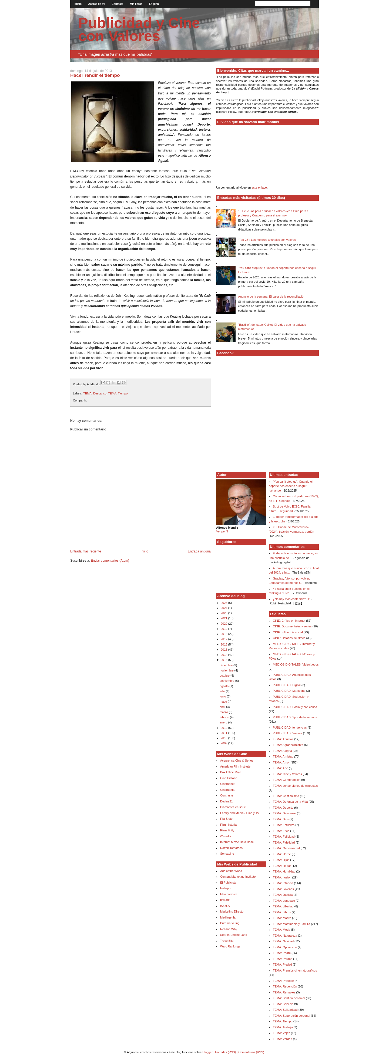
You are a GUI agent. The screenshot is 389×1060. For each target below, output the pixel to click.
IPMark (225, 899)
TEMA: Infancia (283, 883)
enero (224, 722)
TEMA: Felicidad (284, 836)
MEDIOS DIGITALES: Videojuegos (296, 664)
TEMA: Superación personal (291, 1015)
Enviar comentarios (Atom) (110, 560)
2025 (224, 602)
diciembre (226, 665)
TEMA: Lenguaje (284, 900)
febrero (225, 717)
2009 (224, 743)
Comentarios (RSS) (251, 1052)
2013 (224, 659)
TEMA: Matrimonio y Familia (291, 924)
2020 (224, 623)
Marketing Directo (231, 911)
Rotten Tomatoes (231, 848)
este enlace (259, 187)
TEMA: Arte (280, 768)
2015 (224, 649)
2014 (224, 654)
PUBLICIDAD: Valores (287, 733)
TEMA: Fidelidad (284, 842)
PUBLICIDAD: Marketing (289, 690)
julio (223, 691)
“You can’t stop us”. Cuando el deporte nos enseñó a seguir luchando (291, 486)
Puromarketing (230, 923)
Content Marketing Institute (238, 876)
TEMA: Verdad (282, 1039)
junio (223, 696)
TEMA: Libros (282, 912)
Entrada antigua (199, 551)
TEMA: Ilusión (282, 877)
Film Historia (228, 824)
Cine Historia (228, 778)
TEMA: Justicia (283, 894)
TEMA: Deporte (283, 807)
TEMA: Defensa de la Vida (290, 801)
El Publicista (228, 882)
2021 (224, 618)
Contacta (117, 3)
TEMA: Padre (282, 952)
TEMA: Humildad (284, 871)
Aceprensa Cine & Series (236, 760)
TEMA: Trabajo (283, 1027)
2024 (224, 608)
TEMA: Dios (281, 819)
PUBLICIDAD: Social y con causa (295, 707)
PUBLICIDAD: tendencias (290, 727)
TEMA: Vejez (281, 1033)
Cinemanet (227, 783)
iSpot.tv (225, 905)
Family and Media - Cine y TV (239, 813)
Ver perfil (222, 531)
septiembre (227, 680)
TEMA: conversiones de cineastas (295, 785)
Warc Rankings (230, 946)
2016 (224, 644)
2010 (224, 738)
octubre (225, 675)
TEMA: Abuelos (283, 739)
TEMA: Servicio (283, 1004)
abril (223, 707)
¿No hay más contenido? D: (291, 599)
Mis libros (136, 3)
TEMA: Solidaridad (285, 1009)
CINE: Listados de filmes (289, 638)
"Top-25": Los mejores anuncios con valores (267, 239)
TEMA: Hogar (282, 865)
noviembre (227, 670)
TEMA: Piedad (282, 964)
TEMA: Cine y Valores (287, 774)
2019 (224, 628)
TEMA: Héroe (282, 854)
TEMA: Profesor (283, 980)
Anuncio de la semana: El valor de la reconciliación (271, 296)
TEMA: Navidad (283, 941)
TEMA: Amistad (283, 756)
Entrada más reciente (85, 551)
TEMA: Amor (281, 762)
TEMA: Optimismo (285, 947)
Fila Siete (226, 818)
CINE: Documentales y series (292, 626)
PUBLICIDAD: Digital (287, 685)
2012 (224, 727)
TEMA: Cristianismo (286, 796)
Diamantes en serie (233, 807)
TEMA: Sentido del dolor (289, 998)
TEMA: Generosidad (286, 848)
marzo (224, 712)
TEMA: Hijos (281, 859)
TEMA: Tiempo (118, 393)
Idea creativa (228, 894)
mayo (224, 701)
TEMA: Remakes (284, 992)
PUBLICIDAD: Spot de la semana (295, 717)
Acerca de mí (96, 3)
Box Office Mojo (230, 772)
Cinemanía (227, 789)
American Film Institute (235, 766)
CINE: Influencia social (288, 632)
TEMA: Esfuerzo (283, 825)
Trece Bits (226, 940)
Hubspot (225, 888)
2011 (224, 733)
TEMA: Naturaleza (285, 935)
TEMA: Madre (282, 918)
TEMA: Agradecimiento (288, 744)
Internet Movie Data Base (237, 842)
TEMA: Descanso (94, 393)
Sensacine (227, 853)
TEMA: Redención (285, 986)
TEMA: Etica (281, 830)
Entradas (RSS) (225, 1052)
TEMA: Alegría (282, 750)
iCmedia (225, 836)
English (154, 3)
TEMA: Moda (281, 929)
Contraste (226, 795)
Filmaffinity (227, 830)
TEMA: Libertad (283, 906)
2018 (224, 634)
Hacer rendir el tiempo (95, 75)
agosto (224, 686)
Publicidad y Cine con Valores (139, 29)
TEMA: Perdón (282, 958)
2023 (224, 613)
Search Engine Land (233, 934)
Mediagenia (228, 917)
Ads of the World (231, 871)
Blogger (207, 1052)
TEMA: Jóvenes (283, 889)
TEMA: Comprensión (286, 779)
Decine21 (226, 801)
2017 (224, 639)
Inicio (78, 3)
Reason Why (228, 929)
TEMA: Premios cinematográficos (295, 970)
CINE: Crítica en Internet (289, 620)
